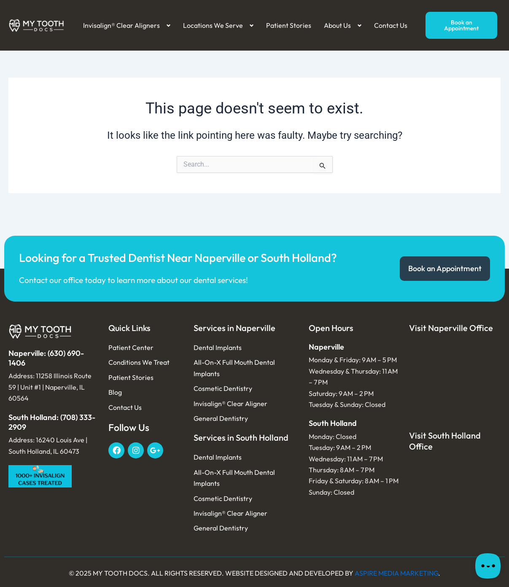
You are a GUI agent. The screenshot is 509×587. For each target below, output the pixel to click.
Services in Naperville (234, 328)
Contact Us (390, 25)
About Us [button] (337, 25)
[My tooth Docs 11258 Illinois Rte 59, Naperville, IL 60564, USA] (455, 382)
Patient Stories (288, 25)
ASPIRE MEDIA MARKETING (396, 573)
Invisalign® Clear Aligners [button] (121, 25)
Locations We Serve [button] (213, 25)
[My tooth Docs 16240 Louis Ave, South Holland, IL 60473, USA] (455, 503)
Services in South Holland (241, 437)
